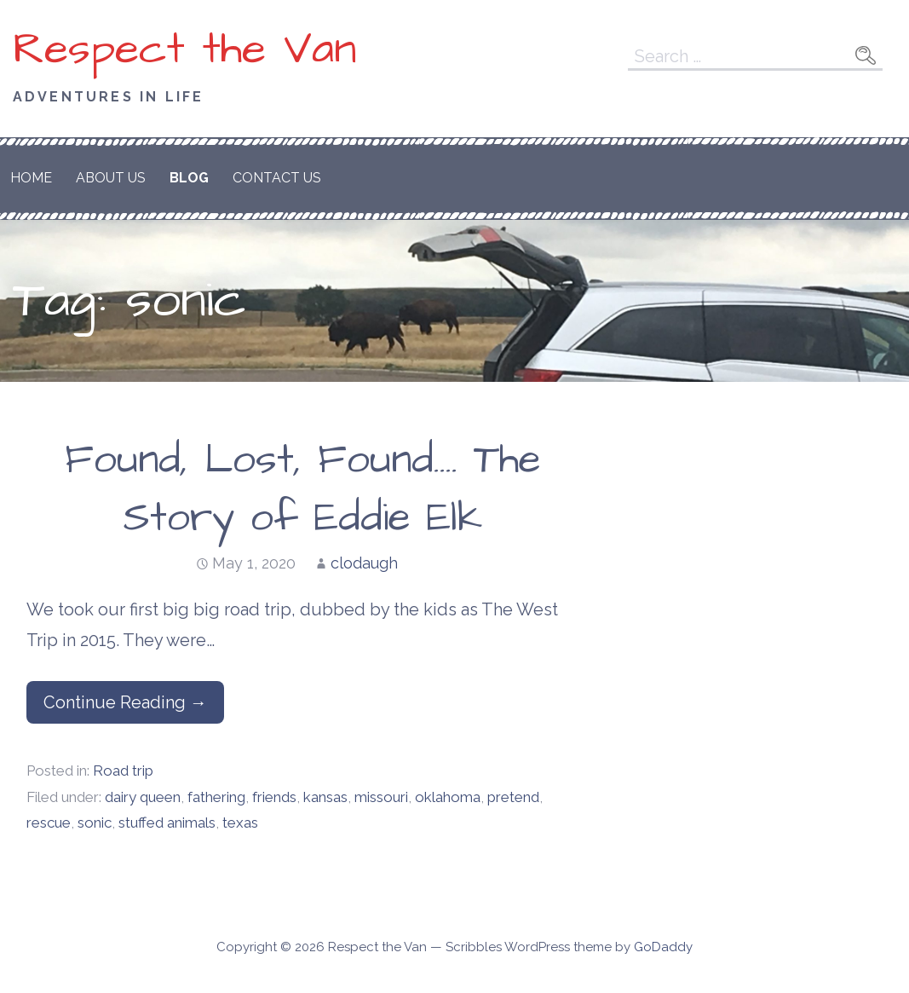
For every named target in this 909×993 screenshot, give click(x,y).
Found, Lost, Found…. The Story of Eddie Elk (303, 489)
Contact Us (277, 178)
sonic (95, 822)
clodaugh (364, 563)
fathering (216, 796)
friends (274, 796)
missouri (381, 796)
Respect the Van (185, 49)
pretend (513, 796)
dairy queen (143, 796)
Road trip (123, 770)
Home (31, 178)
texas (240, 822)
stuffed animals (167, 822)
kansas (325, 796)
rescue (48, 822)
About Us (111, 178)
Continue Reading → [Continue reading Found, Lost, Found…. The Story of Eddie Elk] (125, 702)
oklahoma (447, 796)
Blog (189, 178)
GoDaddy (663, 947)
